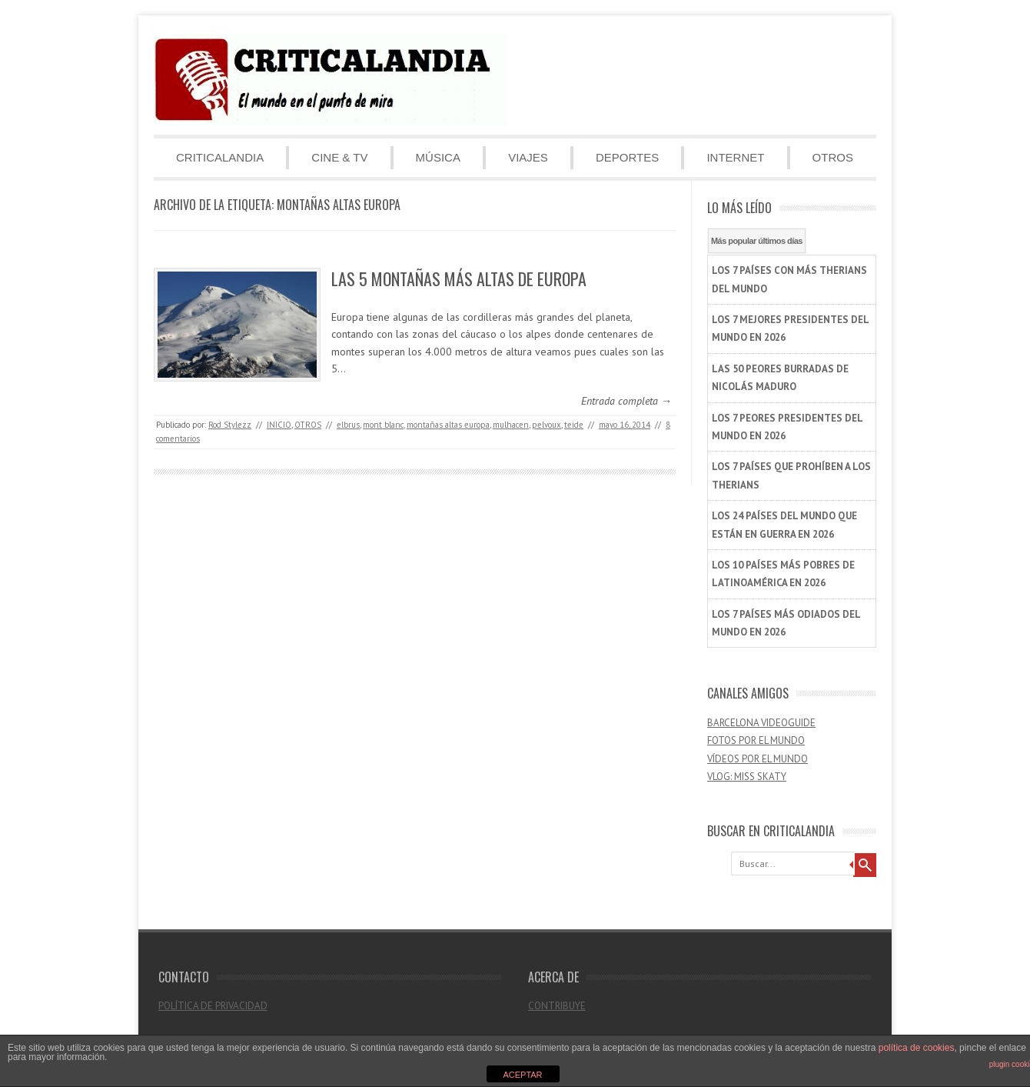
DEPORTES (627, 157)
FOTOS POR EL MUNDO (756, 740)
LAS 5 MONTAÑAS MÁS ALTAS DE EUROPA (458, 278)
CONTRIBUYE (557, 1005)
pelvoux (546, 424)
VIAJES (528, 157)
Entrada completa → (626, 401)
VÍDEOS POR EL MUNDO (757, 758)
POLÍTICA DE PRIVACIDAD (212, 1005)
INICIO (279, 424)
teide (573, 424)
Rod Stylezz (229, 424)
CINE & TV (339, 157)
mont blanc (383, 424)
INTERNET (735, 157)
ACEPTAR (522, 1074)
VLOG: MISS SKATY (746, 776)
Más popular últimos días (756, 240)
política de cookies (917, 1047)
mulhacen (511, 424)
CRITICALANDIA (220, 157)
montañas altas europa (448, 424)
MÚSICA (438, 157)
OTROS (832, 157)
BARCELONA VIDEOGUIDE (761, 722)
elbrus (348, 424)
